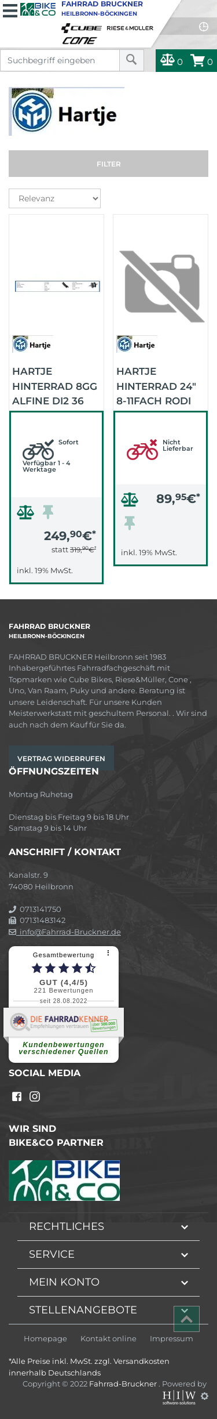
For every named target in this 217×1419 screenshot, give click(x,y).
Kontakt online (108, 1338)
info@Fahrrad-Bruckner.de (65, 931)
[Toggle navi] (10, 9)
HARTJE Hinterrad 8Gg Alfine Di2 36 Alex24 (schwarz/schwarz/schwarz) (58, 385)
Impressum (171, 1338)
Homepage (45, 1338)
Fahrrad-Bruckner (124, 1383)
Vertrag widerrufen (61, 758)
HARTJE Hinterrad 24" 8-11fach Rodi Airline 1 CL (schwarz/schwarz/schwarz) (162, 385)
